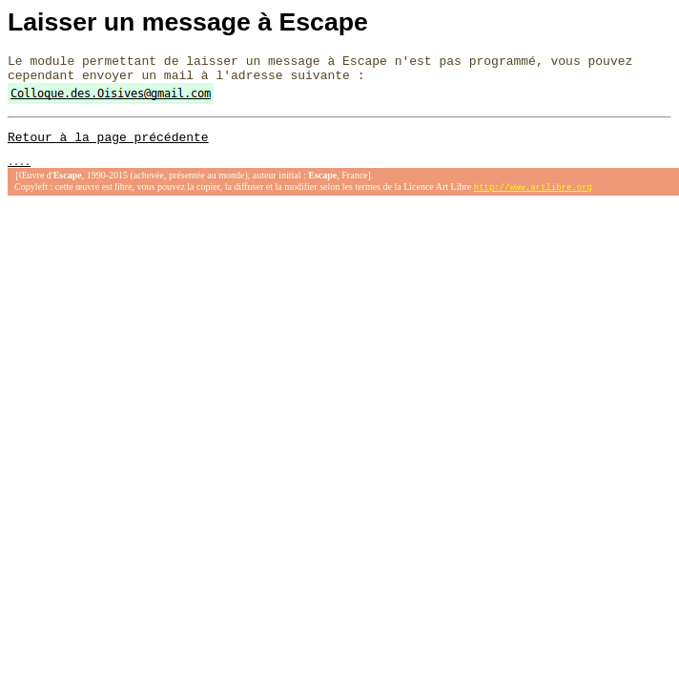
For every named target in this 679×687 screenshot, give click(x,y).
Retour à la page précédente (108, 145)
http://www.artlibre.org (533, 198)
